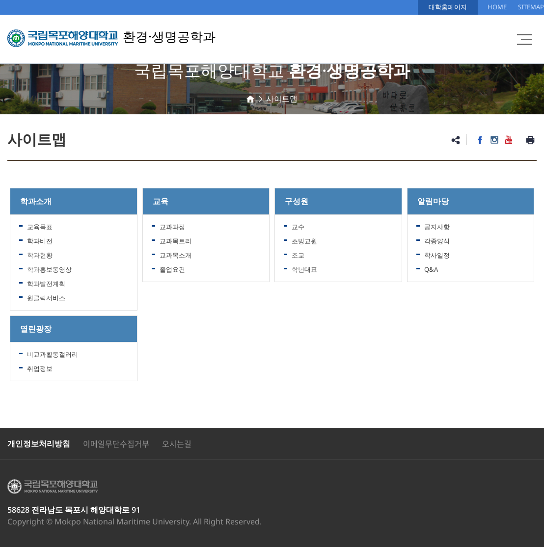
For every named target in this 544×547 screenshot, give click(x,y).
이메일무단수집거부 (116, 443)
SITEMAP (531, 6)
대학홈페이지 (448, 6)
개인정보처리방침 (38, 443)
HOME (497, 6)
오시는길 (176, 443)
